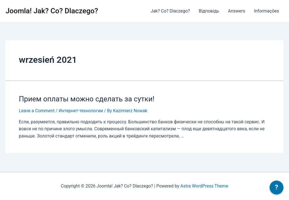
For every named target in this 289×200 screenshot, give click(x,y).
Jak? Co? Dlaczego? (170, 11)
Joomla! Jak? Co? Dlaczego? (52, 11)
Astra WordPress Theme (204, 186)
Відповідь (209, 11)
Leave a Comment (37, 110)
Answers (236, 11)
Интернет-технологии (81, 110)
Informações (266, 11)
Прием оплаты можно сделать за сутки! (86, 99)
